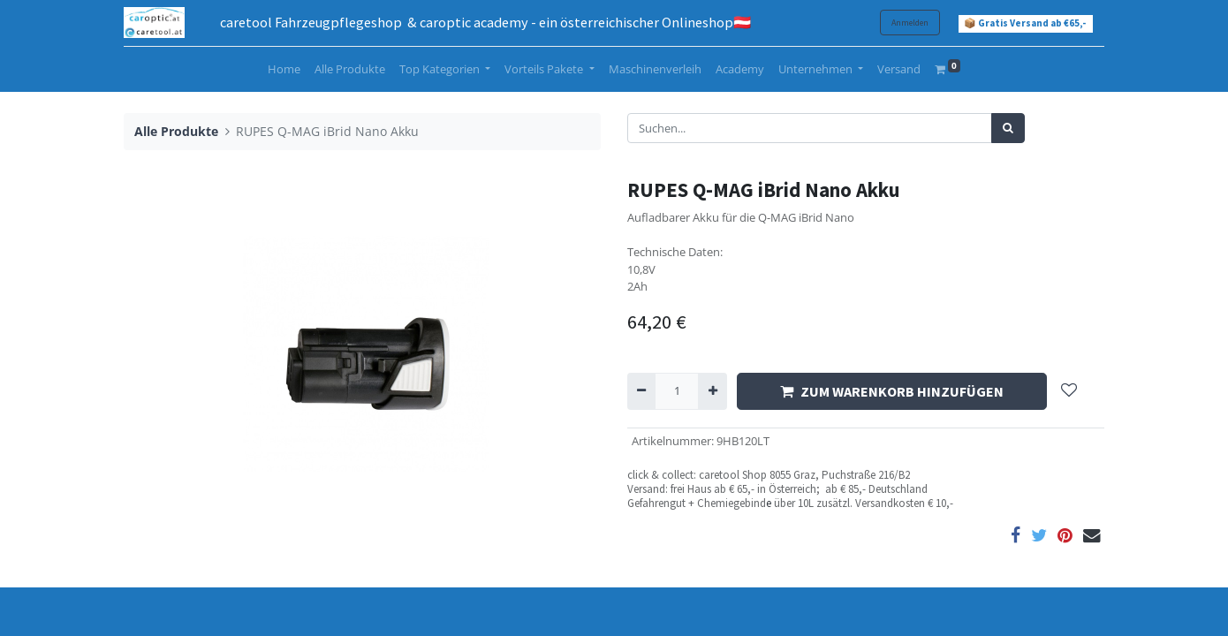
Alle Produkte (176, 131)
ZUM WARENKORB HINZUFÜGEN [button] (892, 391)
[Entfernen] (641, 391)
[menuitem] (284, 70)
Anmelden (910, 22)
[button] (1069, 391)
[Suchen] (1008, 128)
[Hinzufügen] (712, 391)
